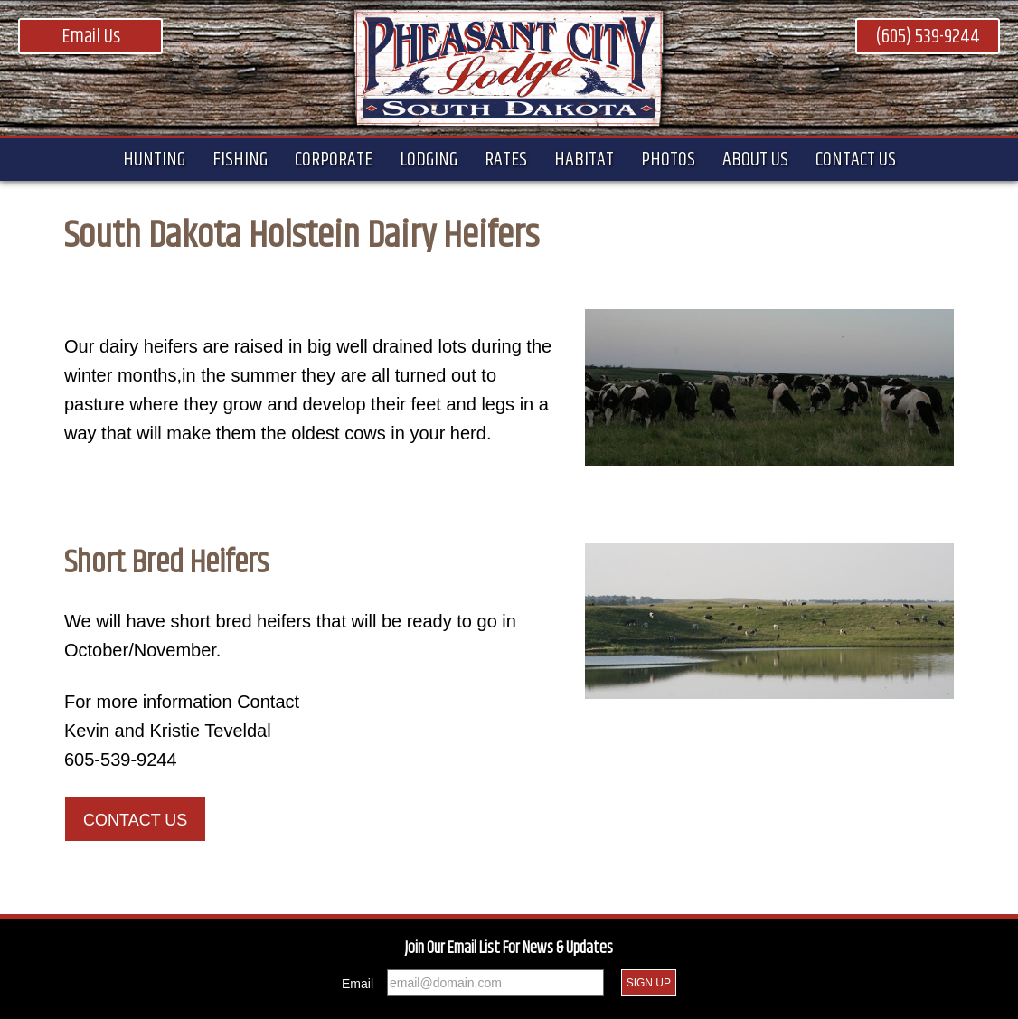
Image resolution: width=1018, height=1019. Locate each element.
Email (357, 984)
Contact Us (135, 820)
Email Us (90, 37)
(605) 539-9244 (927, 37)
